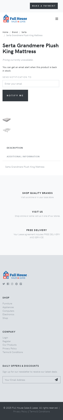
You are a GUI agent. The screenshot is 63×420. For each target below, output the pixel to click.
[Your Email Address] (28, 379)
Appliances (8, 307)
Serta (24, 32)
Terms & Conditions (13, 352)
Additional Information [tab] (23, 156)
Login (5, 337)
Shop (5, 318)
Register (7, 341)
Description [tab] (15, 147)
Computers (8, 310)
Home (5, 32)
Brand (15, 32)
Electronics (8, 314)
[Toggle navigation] (56, 19)
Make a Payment (44, 6)
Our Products (9, 344)
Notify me (15, 95)
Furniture (7, 303)
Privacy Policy (10, 348)
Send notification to (17, 77)
